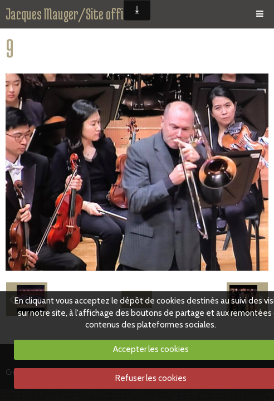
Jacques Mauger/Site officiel (72, 14)
